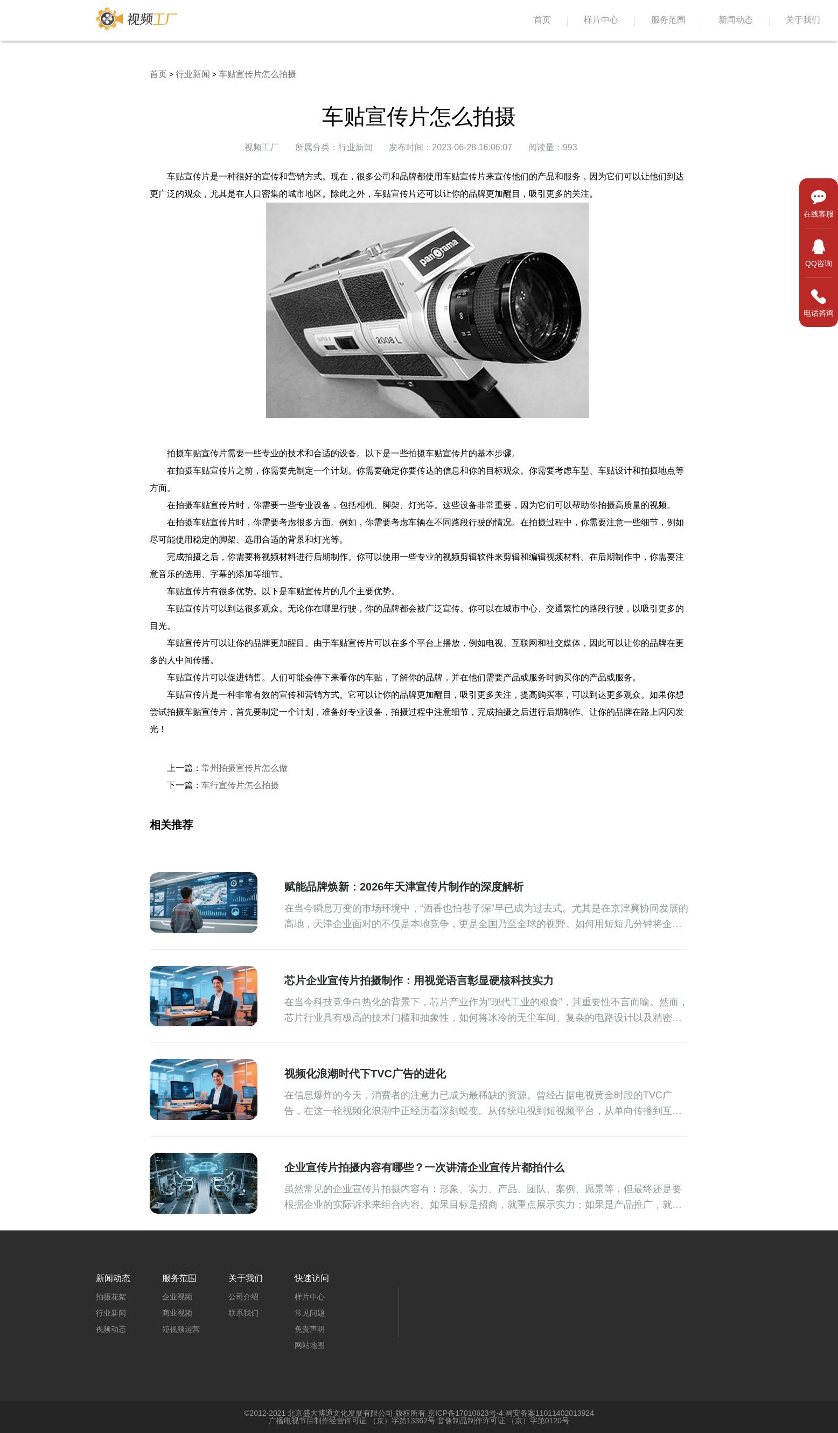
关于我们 (803, 19)
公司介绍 (243, 1296)
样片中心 (601, 19)
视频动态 (111, 1329)
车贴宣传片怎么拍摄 (257, 74)
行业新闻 (193, 74)
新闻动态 (735, 19)
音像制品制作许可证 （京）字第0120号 (503, 1420)
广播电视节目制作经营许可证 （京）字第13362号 (352, 1420)
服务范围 (668, 19)
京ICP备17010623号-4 (465, 1413)
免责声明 (310, 1329)
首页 (542, 19)
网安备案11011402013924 (549, 1413)
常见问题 (310, 1313)
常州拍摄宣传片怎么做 (244, 768)
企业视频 (177, 1296)
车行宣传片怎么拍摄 (240, 785)
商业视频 (177, 1313)
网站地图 (310, 1345)
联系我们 (243, 1313)
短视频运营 (181, 1329)
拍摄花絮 (111, 1296)
